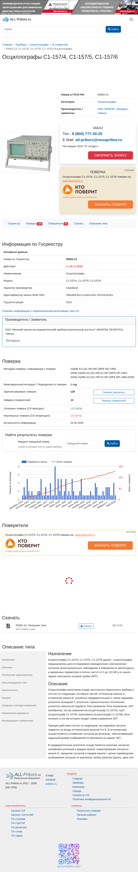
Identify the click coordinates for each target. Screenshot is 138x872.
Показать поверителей (114, 401)
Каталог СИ (18, 810)
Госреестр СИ (81, 795)
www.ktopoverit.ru (73, 180)
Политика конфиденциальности (92, 799)
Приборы (78, 782)
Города (77, 791)
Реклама (82, 819)
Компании (78, 786)
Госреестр (14, 223)
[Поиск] (51, 29)
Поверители (58, 223)
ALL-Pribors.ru (16, 19)
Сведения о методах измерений (19, 705)
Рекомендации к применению (17, 720)
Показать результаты (114, 392)
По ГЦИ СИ (18, 823)
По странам (18, 819)
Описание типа (98, 223)
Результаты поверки (89, 810)
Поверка (34, 223)
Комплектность (10, 690)
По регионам (19, 827)
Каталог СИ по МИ (22, 814)
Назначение (8, 659)
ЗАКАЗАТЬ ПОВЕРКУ (110, 204)
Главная (77, 778)
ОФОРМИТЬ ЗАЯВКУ (110, 155)
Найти (112, 443)
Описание (7, 667)
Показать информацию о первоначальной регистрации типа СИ (40, 311)
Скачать (79, 223)
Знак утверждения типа (14, 682)
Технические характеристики (17, 675)
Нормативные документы (15, 713)
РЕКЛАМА (129, 170)
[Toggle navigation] (131, 19)
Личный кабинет (86, 814)
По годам (16, 835)
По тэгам (16, 831)
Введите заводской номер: (34, 441)
